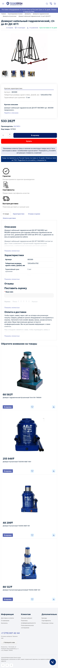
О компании (5, 620)
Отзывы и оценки (34, 214)
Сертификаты (46, 620)
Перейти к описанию (11, 113)
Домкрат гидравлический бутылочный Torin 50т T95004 (22, 397)
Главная (3, 14)
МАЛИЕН (17, 126)
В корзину (35, 135)
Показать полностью (12, 251)
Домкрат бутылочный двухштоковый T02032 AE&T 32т (21, 590)
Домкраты (28, 14)
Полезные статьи (47, 623)
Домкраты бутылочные (9, 16)
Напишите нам (9, 642)
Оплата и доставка (9, 218)
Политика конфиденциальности (28, 622)
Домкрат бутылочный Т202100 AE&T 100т (17, 461)
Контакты (4, 623)
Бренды (44, 618)
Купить (29, 141)
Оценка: (7, 301)
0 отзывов (9, 27)
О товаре (6, 214)
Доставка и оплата (7, 618)
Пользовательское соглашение (27, 627)
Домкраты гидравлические (41, 14)
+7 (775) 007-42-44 (10, 633)
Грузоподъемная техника (15, 14)
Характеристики (18, 214)
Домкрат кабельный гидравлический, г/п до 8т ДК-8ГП (34, 16)
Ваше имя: (9, 292)
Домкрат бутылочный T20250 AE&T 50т (16, 526)
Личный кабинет (26, 618)
